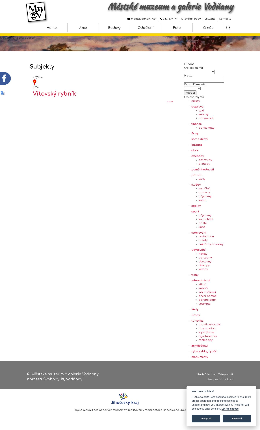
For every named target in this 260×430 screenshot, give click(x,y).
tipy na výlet (207, 330)
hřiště (203, 225)
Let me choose (230, 408)
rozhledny (206, 341)
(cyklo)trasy (206, 334)
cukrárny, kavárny (211, 246)
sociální (204, 190)
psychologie (207, 301)
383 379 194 (168, 18)
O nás (208, 28)
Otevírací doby (191, 18)
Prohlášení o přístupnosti (215, 374)
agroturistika (208, 337)
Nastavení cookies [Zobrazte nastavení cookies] (220, 379)
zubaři (203, 290)
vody (202, 180)
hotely (203, 255)
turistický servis (210, 326)
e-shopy (204, 165)
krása (202, 201)
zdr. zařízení (207, 293)
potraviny (205, 161)
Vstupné (210, 18)
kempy (203, 271)
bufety (203, 242)
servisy (203, 116)
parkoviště (206, 120)
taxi (201, 112)
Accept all (206, 418)
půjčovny (205, 198)
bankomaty (206, 129)
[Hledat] (228, 28)
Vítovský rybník (54, 96)
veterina (205, 305)
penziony (205, 259)
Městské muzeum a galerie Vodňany (170, 6)
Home (52, 28)
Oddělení (145, 28)
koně (202, 228)
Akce (83, 28)
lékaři (203, 286)
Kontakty (225, 18)
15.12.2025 (170, 103)
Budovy (114, 28)
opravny (204, 194)
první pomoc (207, 297)
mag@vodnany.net (141, 18)
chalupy (204, 267)
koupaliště (206, 221)
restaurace (206, 238)
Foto (177, 28)
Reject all (237, 418)
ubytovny (205, 263)
